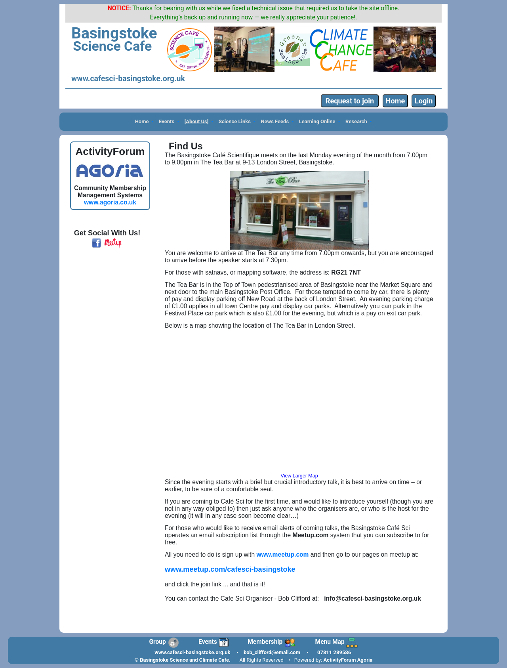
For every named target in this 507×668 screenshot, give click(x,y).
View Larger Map (299, 476)
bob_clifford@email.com (272, 652)
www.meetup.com (282, 554)
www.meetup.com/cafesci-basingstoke (230, 569)
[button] (144, 121)
